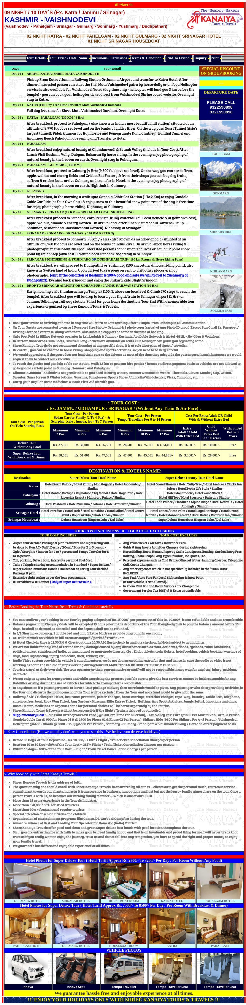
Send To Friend (177, 58)
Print (215, 58)
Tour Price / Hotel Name (68, 58)
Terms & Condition (146, 58)
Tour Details (36, 58)
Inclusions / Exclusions (109, 58)
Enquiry (200, 58)
